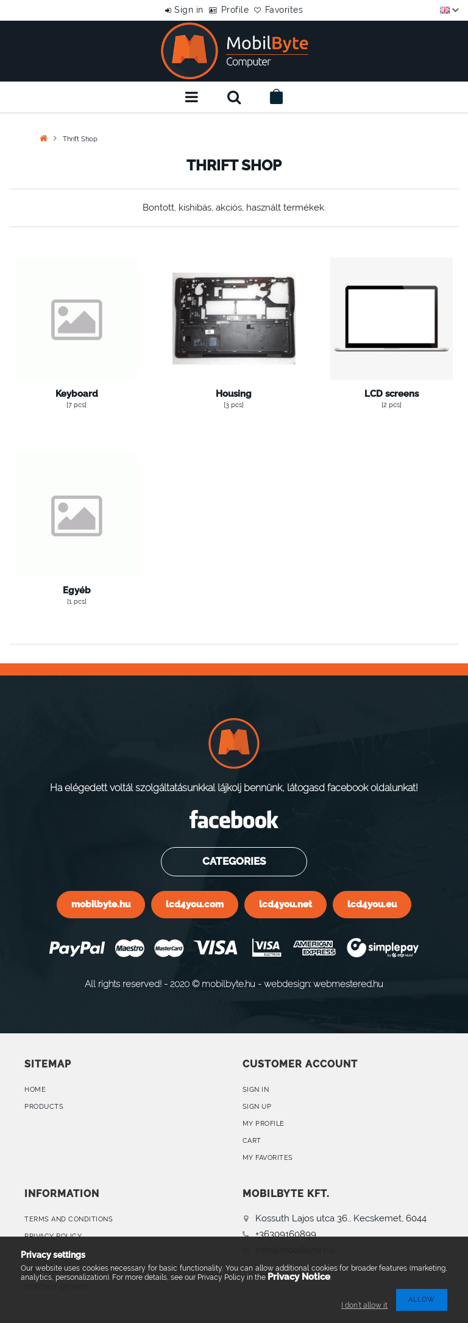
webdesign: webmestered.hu (323, 984)
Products (43, 1107)
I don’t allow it (364, 1305)
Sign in (176, 10)
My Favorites (268, 1158)
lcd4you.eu (372, 904)
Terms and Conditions (68, 1219)
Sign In (256, 1090)
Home (35, 1090)
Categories (234, 861)
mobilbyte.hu (100, 904)
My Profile (264, 1124)
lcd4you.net (285, 904)
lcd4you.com (195, 904)
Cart (252, 1141)
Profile (235, 10)
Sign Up (257, 1107)
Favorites (297, 10)
